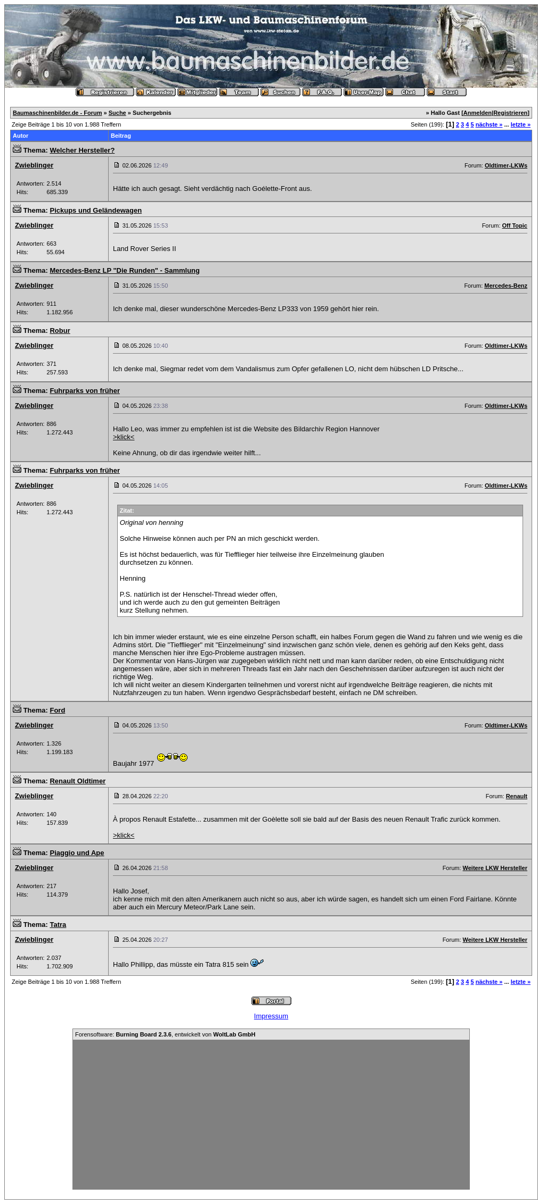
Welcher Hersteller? (82, 150)
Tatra (58, 925)
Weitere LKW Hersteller (495, 868)
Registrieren (510, 113)
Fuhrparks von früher (84, 391)
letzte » (521, 124)
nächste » (489, 124)
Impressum (271, 1016)
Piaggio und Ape (77, 853)
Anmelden (477, 113)
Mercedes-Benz (505, 285)
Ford (57, 710)
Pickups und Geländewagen (96, 210)
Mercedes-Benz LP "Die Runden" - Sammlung (125, 270)
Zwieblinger (34, 165)
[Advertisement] (271, 1114)
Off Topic (514, 225)
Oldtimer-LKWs (506, 165)
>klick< (123, 437)
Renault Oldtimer (77, 781)
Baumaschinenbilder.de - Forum (57, 113)
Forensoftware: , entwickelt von (165, 1034)
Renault (516, 796)
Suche (117, 113)
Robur (60, 331)
